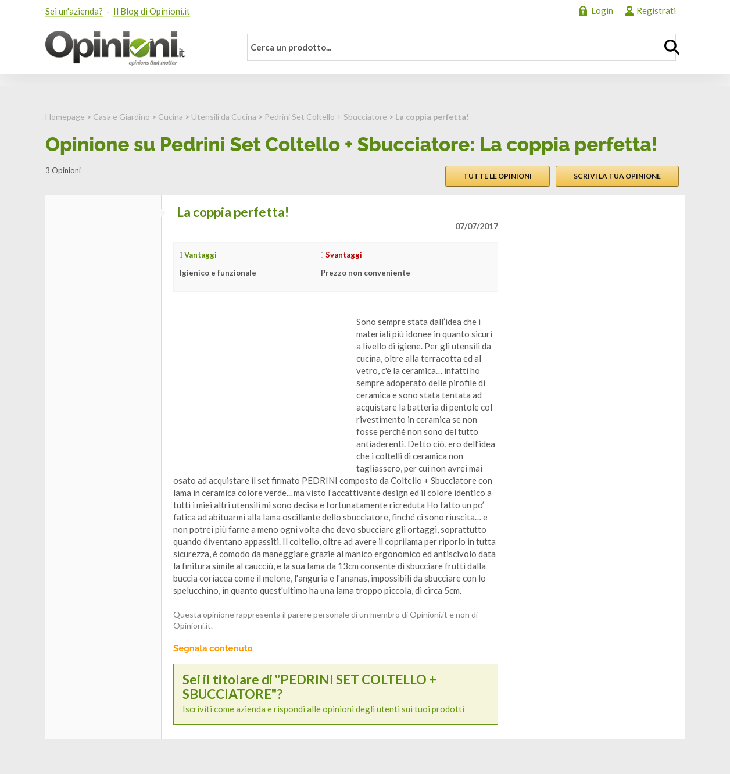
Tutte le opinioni (497, 176)
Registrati (656, 10)
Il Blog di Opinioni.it (151, 11)
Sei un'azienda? (74, 11)
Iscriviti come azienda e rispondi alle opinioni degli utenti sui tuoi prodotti (335, 694)
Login (602, 10)
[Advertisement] (260, 388)
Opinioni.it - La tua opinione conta (135, 48)
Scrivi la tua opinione (617, 176)
